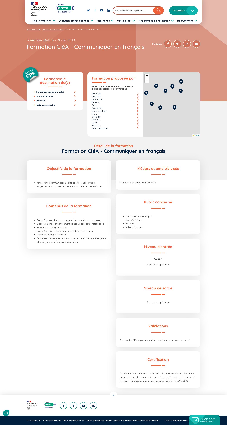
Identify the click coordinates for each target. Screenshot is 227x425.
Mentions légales (104, 420)
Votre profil (124, 20)
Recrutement (185, 20)
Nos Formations (42, 20)
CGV (82, 420)
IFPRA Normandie (150, 420)
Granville (96, 116)
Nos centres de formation (154, 20)
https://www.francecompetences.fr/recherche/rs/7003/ (160, 380)
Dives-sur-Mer (99, 111)
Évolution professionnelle (74, 20)
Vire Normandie (100, 128)
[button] (174, 107)
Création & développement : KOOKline (181, 420)
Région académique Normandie (128, 420)
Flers (94, 114)
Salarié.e (40, 101)
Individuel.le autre (45, 105)
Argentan (96, 93)
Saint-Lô (96, 125)
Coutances (97, 108)
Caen (94, 105)
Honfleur (96, 119)
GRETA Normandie (71, 420)
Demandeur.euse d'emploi (50, 92)
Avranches (97, 99)
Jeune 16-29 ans (44, 96)
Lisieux (95, 122)
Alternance (103, 20)
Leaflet (196, 135)
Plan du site (91, 420)
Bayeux (95, 102)
